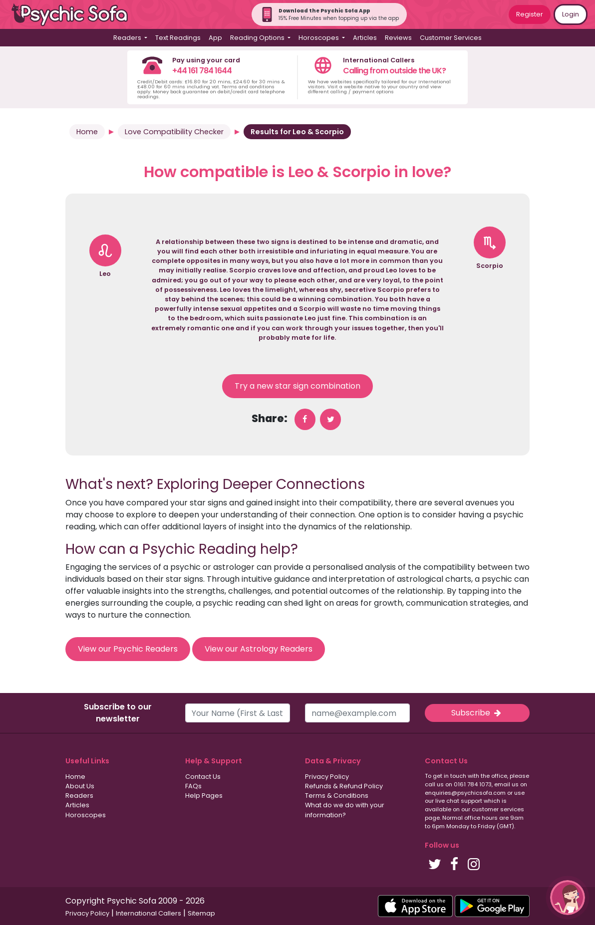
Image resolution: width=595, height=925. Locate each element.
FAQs (193, 786)
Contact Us (203, 776)
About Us (79, 786)
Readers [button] (128, 37)
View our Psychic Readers (128, 649)
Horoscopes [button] (319, 37)
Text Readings (178, 37)
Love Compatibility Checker (174, 132)
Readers (79, 795)
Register (529, 14)
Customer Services (451, 37)
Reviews (398, 37)
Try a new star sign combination (297, 386)
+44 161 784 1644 (202, 70)
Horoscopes (85, 815)
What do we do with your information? (344, 810)
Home (87, 132)
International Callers (148, 913)
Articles (365, 37)
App (215, 37)
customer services (498, 809)
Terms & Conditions (336, 795)
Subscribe (477, 712)
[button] (567, 897)
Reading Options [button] (258, 37)
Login (570, 14)
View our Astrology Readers (258, 649)
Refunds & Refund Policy (344, 786)
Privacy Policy (327, 776)
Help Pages (204, 795)
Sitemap (201, 913)
